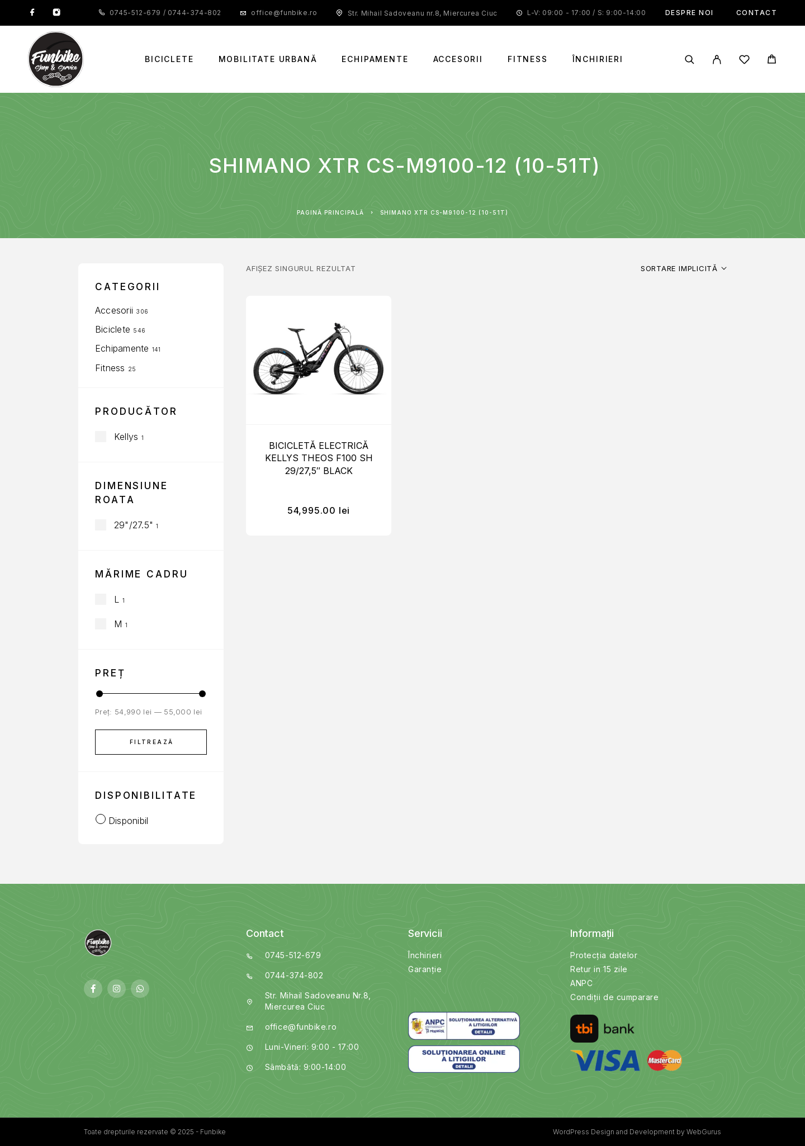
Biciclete (169, 59)
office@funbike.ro (284, 12)
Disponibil (128, 820)
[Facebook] (32, 13)
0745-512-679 (136, 12)
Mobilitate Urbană (268, 59)
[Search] (689, 59)
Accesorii (458, 59)
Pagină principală (330, 212)
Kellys (126, 436)
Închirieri (597, 59)
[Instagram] (56, 13)
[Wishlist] (744, 61)
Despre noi (689, 12)
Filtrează (152, 741)
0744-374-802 (193, 12)
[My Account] (717, 59)
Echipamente (375, 59)
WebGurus (703, 1132)
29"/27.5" (133, 525)
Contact (757, 12)
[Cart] (771, 60)
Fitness (528, 59)
